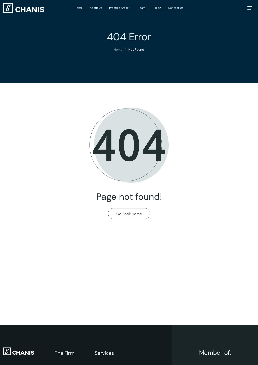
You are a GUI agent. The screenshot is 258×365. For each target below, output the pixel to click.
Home (118, 49)
